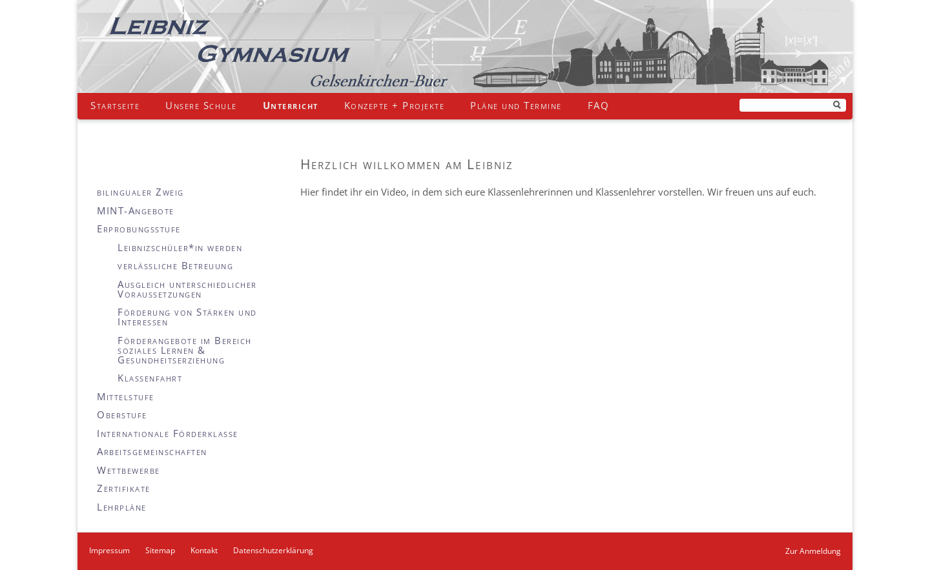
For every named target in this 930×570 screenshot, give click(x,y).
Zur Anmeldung (813, 550)
